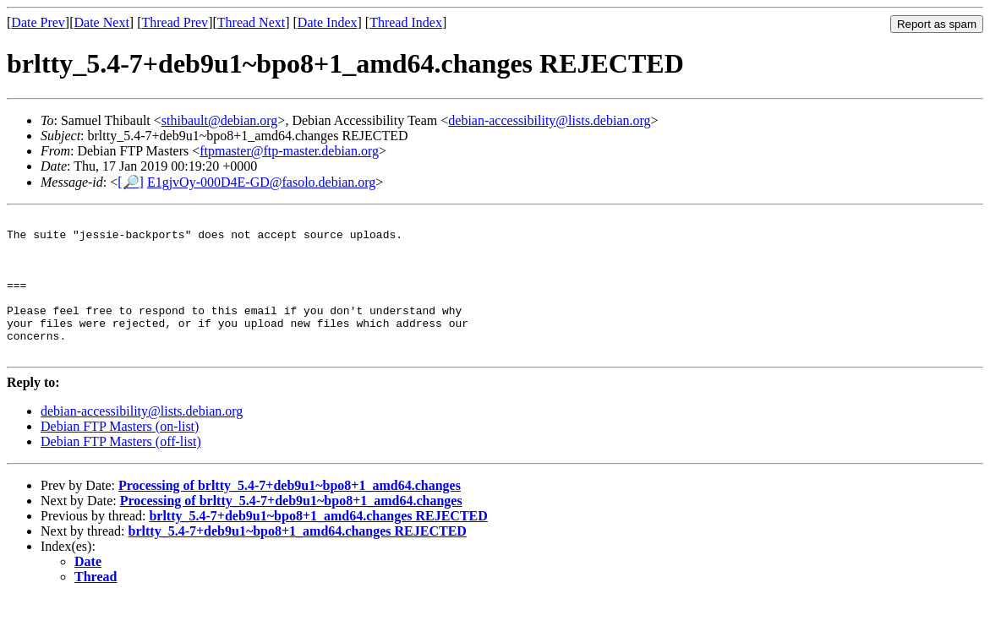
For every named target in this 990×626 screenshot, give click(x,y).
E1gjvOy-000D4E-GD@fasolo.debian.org (261, 182)
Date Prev (38, 22)
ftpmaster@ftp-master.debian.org (289, 151)
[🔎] (131, 182)
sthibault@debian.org (219, 120)
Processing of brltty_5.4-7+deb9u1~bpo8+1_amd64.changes (289, 513)
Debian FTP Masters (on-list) (120, 454)
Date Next (101, 22)
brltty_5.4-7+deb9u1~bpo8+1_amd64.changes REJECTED (318, 543)
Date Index (328, 22)
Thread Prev (174, 22)
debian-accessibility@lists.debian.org (549, 120)
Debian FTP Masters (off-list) (121, 469)
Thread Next (251, 22)
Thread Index (405, 22)
